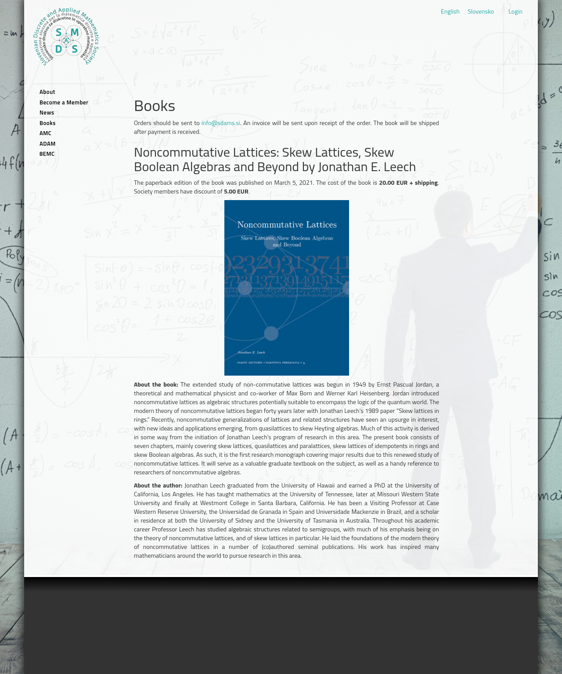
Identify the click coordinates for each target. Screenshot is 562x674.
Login (515, 11)
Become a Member (64, 102)
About (47, 92)
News (47, 112)
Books (48, 123)
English (450, 11)
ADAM (48, 144)
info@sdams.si (221, 122)
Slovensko (481, 11)
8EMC (47, 154)
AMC (45, 133)
